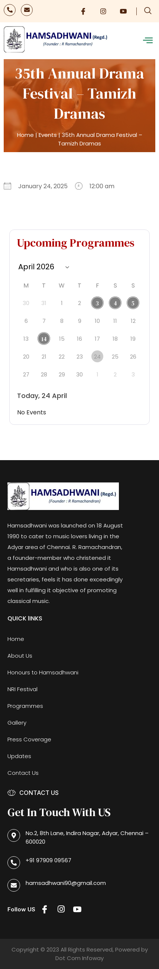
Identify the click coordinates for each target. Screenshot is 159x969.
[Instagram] (103, 11)
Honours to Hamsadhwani (42, 672)
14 (44, 339)
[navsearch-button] (147, 11)
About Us (19, 656)
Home (25, 135)
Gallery (16, 722)
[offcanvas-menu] (147, 40)
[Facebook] (83, 11)
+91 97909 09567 (48, 860)
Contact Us (23, 773)
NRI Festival (22, 689)
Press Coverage (29, 739)
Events (48, 135)
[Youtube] (123, 11)
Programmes (25, 706)
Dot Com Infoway (79, 958)
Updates (19, 756)
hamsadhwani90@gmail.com (66, 883)
